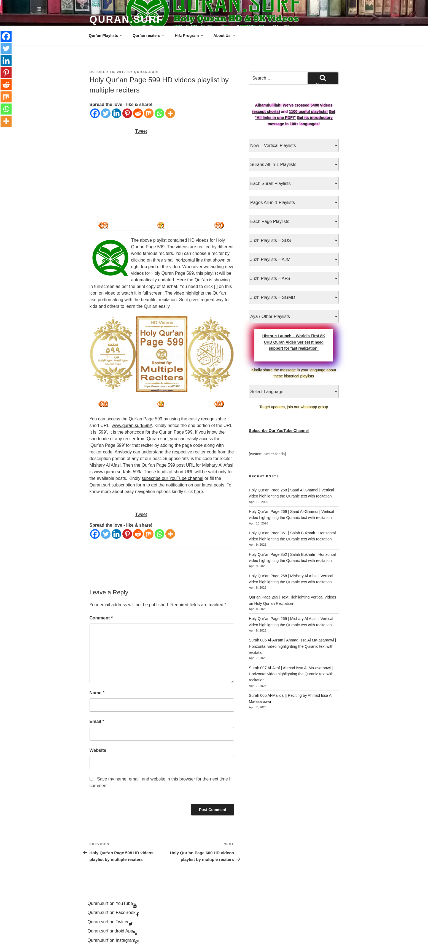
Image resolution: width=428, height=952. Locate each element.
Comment (101, 618)
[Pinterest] (127, 113)
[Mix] (149, 113)
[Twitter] (106, 113)
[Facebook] (95, 113)
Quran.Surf (127, 19)
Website (98, 750)
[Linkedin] (116, 113)
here (198, 491)
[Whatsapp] (159, 113)
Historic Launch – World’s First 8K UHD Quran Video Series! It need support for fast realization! (293, 342)
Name (97, 692)
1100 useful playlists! (308, 111)
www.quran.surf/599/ (132, 425)
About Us (224, 35)
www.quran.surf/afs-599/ (118, 471)
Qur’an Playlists (106, 35)
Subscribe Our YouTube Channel (279, 430)
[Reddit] (138, 113)
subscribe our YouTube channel (172, 478)
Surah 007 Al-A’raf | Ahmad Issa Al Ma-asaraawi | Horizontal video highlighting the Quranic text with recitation (291, 674)
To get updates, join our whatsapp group (293, 407)
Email (97, 721)
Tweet (141, 131)
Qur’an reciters (149, 35)
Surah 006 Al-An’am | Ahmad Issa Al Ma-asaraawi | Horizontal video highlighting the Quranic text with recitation (292, 646)
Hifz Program (189, 35)
